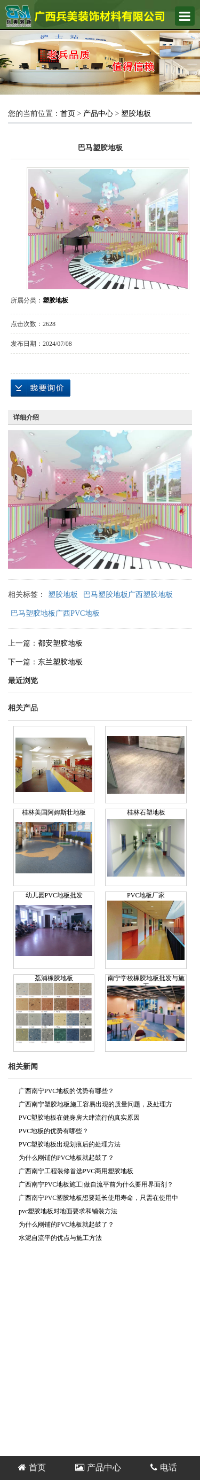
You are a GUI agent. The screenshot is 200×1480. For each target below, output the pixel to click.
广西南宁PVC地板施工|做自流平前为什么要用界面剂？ (96, 1184)
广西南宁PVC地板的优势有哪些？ (66, 1091)
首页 (67, 114)
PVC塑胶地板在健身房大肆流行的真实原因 (79, 1117)
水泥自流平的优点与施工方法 (60, 1238)
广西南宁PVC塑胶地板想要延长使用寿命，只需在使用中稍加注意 (98, 1199)
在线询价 (40, 388)
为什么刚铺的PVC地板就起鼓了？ (66, 1157)
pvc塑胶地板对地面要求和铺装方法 (68, 1211)
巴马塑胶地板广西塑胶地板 (128, 595)
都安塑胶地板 (60, 643)
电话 (163, 1467)
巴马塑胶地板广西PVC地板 (55, 613)
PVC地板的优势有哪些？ (54, 1131)
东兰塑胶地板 (60, 662)
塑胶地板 (136, 114)
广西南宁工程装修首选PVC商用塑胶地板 (76, 1171)
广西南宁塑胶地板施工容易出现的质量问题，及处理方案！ (95, 1106)
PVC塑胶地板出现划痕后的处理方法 (70, 1144)
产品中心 (98, 114)
